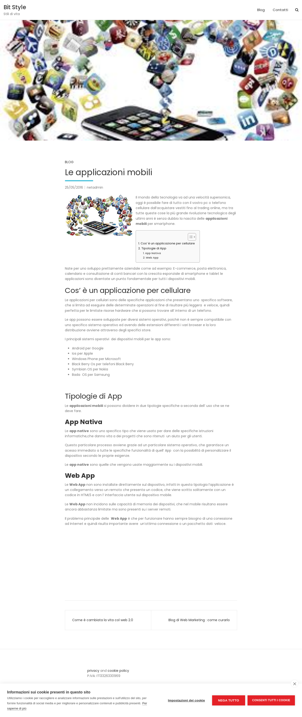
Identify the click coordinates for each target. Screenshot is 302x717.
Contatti (280, 9)
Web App (152, 257)
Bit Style (15, 7)
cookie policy (118, 670)
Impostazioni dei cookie (186, 700)
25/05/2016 (74, 187)
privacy (93, 670)
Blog (261, 9)
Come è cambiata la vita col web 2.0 (102, 620)
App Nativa (153, 253)
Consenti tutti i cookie (271, 700)
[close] (294, 684)
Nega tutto (228, 700)
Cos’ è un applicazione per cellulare (168, 243)
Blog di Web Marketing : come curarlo (199, 620)
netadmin (95, 187)
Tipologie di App (153, 248)
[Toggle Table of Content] (189, 237)
